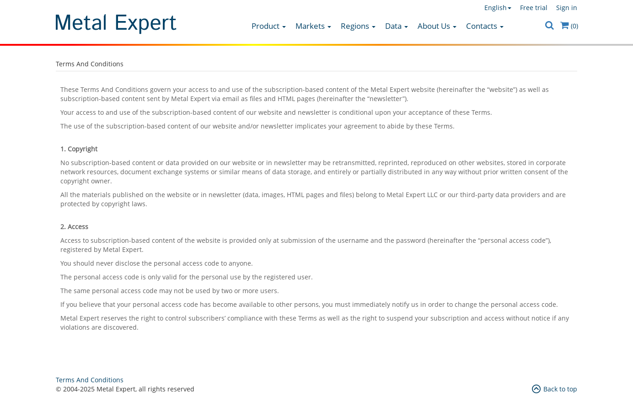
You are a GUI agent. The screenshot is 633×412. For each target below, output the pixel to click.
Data (396, 26)
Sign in (566, 7)
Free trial (533, 7)
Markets (313, 26)
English (497, 7)
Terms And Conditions (89, 379)
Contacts (485, 26)
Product (269, 26)
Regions (358, 26)
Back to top (554, 389)
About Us (437, 26)
